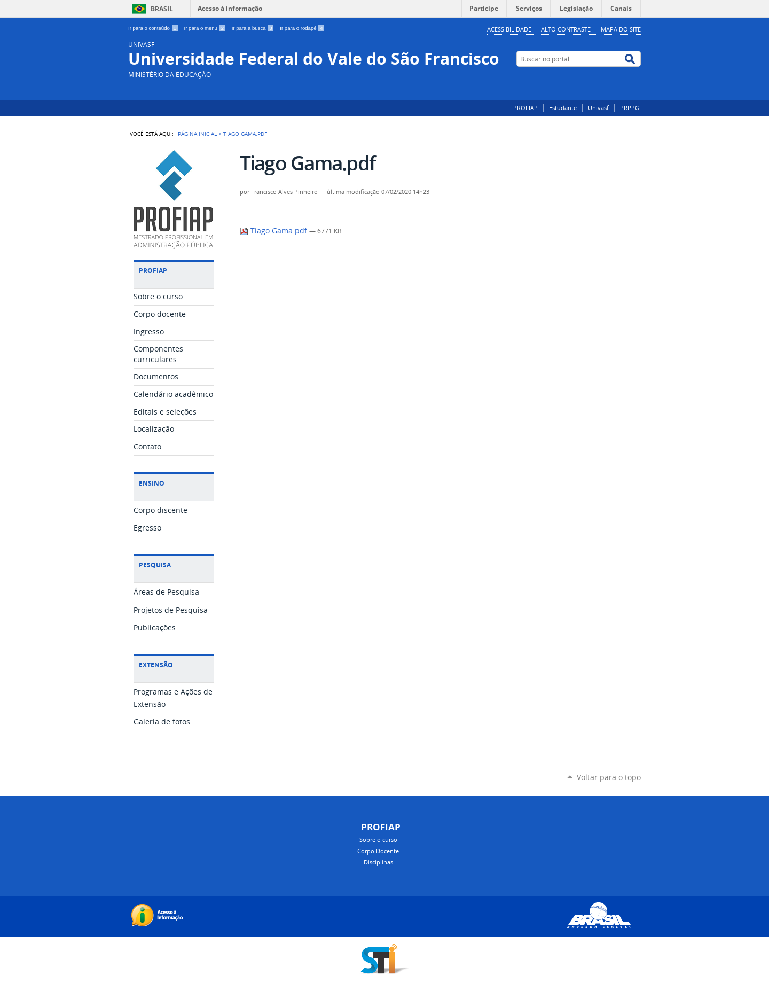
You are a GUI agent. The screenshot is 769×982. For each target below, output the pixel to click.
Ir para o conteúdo (154, 28)
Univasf (598, 108)
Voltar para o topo (609, 777)
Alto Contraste (566, 29)
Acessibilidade (509, 29)
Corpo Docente (378, 851)
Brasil (162, 8)
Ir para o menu (205, 28)
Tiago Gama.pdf (274, 231)
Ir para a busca (254, 28)
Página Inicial (197, 133)
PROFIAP (525, 108)
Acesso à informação (230, 8)
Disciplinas (378, 862)
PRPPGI (630, 108)
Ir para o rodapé (302, 28)
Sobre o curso (378, 840)
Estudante (563, 108)
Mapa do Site (621, 29)
